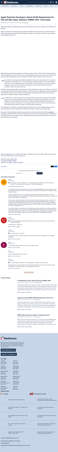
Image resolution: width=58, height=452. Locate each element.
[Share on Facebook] (55, 166)
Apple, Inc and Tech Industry (16, 162)
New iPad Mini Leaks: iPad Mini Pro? (16, 399)
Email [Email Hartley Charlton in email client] (2, 378)
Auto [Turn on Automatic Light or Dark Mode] (24, 445)
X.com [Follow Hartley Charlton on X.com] (5, 378)
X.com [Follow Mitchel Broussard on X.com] (5, 373)
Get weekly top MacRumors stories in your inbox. (29, 170)
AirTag (45, 6)
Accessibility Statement (5, 443)
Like (15, 214)
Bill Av (9, 242)
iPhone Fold (14, 6)
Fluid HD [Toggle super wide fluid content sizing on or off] (20, 445)
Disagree (18, 214)
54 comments (28, 309)
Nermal (10, 259)
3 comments (28, 292)
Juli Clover (25, 22)
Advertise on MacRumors (9, 354)
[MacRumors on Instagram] (32, 2)
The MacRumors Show (40, 394)
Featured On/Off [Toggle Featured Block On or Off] (4, 445)
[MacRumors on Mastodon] (38, 2)
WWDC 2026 (13, 159)
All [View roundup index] (56, 6)
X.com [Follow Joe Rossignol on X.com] (17, 368)
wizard (9, 179)
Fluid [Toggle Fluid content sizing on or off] (17, 445)
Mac (53, 26)
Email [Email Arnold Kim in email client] (2, 363)
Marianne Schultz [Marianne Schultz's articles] (16, 376)
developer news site (18, 26)
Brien (9, 250)
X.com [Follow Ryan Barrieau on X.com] (17, 383)
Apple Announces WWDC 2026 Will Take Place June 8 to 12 (35, 298)
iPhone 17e (38, 6)
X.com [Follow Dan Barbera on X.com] (5, 383)
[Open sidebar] (56, 2)
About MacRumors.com (8, 350)
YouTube (5, 394)
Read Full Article (21, 292)
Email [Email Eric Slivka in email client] (14, 363)
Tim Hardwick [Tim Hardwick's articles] (15, 371)
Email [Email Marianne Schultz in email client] (14, 378)
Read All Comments (29, 272)
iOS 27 (21, 6)
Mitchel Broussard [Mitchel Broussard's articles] (4, 371)
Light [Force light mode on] (26, 445)
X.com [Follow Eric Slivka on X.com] (17, 363)
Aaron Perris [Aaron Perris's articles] (15, 386)
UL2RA (10, 217)
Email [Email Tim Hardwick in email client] (14, 373)
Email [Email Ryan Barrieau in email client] (14, 383)
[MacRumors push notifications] (43, 2)
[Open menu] (2, 2)
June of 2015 (4, 33)
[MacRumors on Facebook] (34, 2)
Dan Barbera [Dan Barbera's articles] (3, 381)
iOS (2, 28)
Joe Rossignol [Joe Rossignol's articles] (16, 366)
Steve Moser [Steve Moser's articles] (3, 386)
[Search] (54, 2)
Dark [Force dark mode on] (29, 445)
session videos (8, 154)
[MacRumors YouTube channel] (41, 2)
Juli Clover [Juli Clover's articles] (3, 366)
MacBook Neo (30, 6)
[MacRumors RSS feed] (46, 2)
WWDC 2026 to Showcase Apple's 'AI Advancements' (33, 315)
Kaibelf (10, 230)
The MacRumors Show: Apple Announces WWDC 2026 (34, 280)
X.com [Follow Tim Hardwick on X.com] (17, 373)
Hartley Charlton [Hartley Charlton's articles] (4, 376)
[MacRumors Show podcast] (29, 2)
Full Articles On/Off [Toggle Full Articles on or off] (11, 445)
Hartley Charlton (38, 282)
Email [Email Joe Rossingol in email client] (14, 368)
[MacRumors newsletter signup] (48, 2)
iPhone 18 (53, 6)
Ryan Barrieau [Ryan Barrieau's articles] (16, 381)
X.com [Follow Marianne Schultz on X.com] (17, 378)
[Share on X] (52, 166)
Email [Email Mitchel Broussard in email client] (2, 373)
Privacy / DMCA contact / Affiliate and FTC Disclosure (10, 440)
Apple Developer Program (9, 160)
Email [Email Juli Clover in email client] (2, 368)
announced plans (14, 89)
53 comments (4, 166)
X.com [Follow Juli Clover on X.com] (5, 368)
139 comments (28, 326)
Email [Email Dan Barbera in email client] (2, 383)
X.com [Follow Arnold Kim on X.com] (5, 363)
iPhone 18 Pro (5, 6)
